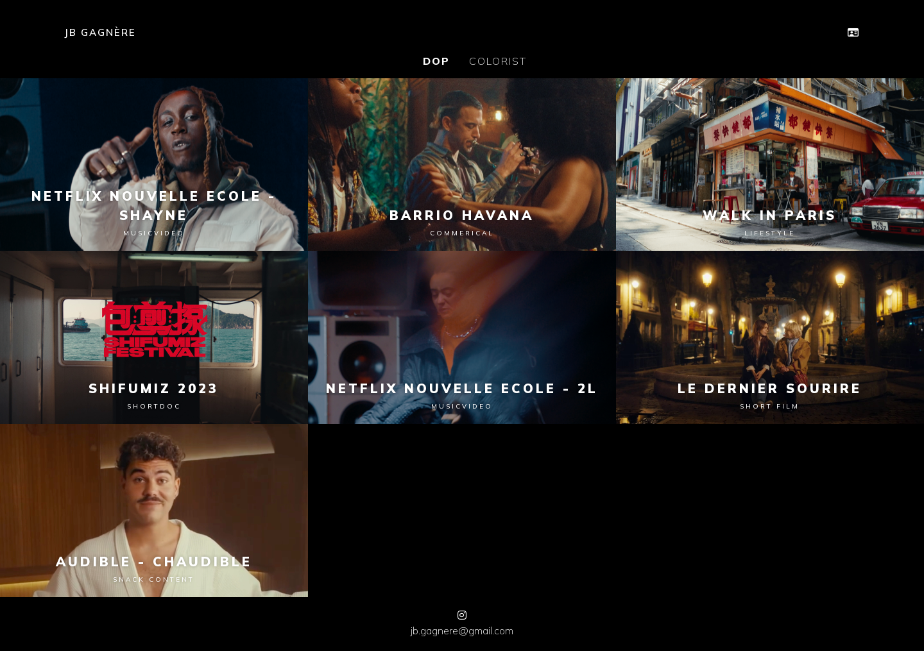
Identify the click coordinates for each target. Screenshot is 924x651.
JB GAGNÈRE (100, 32)
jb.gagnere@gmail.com (462, 630)
